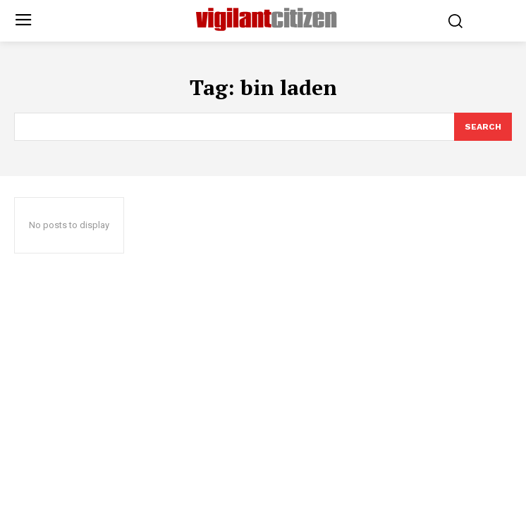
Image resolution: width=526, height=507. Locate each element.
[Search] (483, 127)
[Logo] (266, 19)
